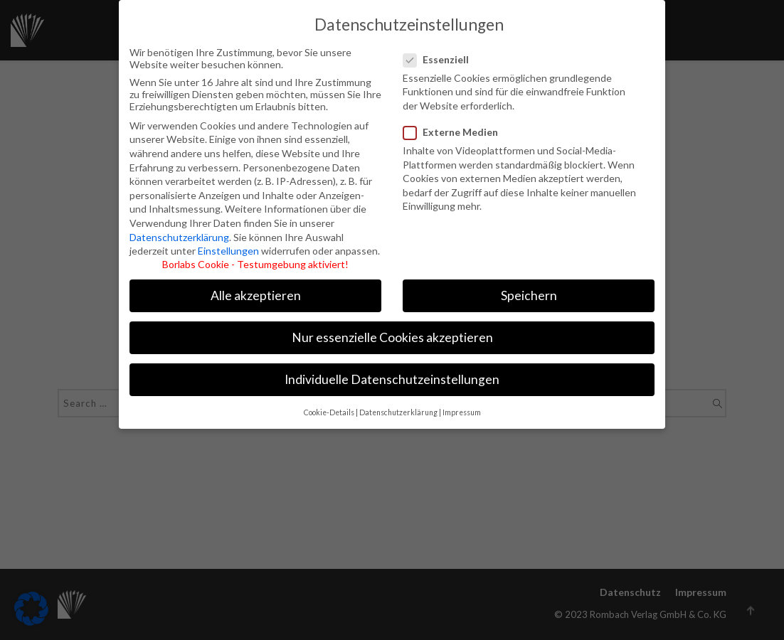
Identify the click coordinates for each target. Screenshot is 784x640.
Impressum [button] (462, 402)
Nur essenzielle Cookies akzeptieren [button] (392, 327)
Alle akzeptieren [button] (256, 284)
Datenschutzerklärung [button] (398, 402)
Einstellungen (228, 240)
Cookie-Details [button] (329, 402)
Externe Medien (452, 121)
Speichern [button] (529, 284)
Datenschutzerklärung (179, 226)
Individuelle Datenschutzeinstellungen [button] (392, 369)
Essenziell (443, 49)
